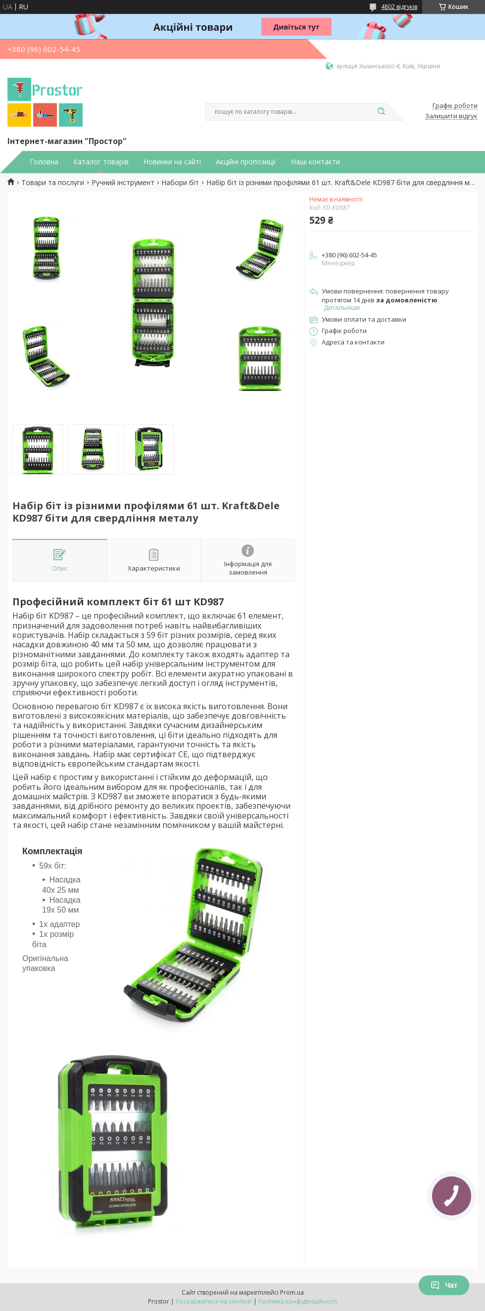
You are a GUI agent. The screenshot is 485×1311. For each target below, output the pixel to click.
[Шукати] (381, 112)
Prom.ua (292, 1292)
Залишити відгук (451, 116)
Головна (44, 161)
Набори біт (180, 182)
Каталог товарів (101, 161)
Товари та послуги (52, 182)
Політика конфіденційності (297, 1301)
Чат (444, 1285)
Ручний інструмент (123, 182)
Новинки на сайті (172, 161)
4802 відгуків (399, 6)
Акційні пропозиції (246, 161)
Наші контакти (315, 161)
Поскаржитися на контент (214, 1301)
